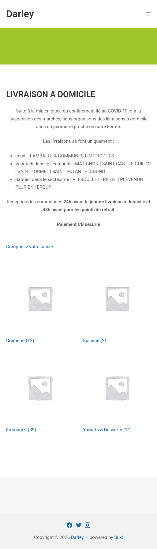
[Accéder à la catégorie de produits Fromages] (40, 393)
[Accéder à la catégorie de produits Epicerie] (117, 304)
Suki (118, 537)
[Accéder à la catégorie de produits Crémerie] (40, 304)
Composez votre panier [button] (29, 246)
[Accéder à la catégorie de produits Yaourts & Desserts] (117, 393)
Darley (77, 537)
